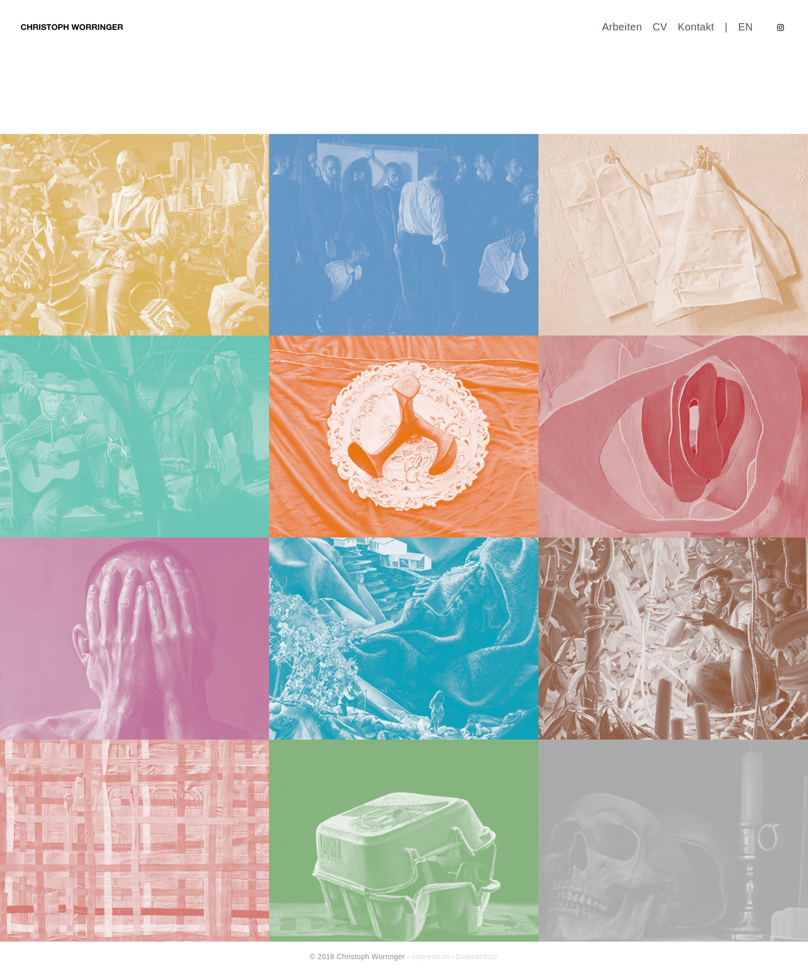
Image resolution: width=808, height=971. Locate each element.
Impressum (430, 956)
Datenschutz (477, 956)
